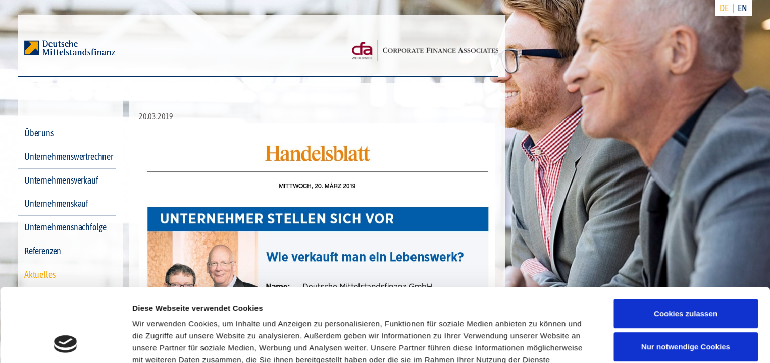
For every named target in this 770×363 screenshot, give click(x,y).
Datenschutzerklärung (174, 315)
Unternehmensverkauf (61, 180)
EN (742, 8)
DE (724, 8)
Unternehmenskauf (56, 203)
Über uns (39, 133)
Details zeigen (157, 343)
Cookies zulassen (685, 244)
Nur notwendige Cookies (685, 277)
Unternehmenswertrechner (68, 156)
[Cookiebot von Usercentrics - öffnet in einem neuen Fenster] (65, 343)
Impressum (251, 315)
